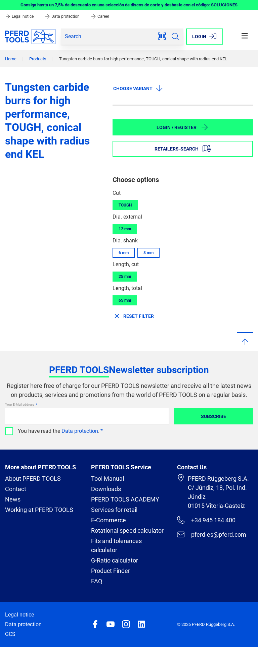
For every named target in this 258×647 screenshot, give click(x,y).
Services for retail (114, 509)
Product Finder (110, 570)
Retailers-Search (183, 148)
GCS (10, 634)
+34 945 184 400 (206, 520)
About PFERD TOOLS (33, 478)
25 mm (125, 276)
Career (100, 16)
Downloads (106, 488)
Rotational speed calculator (127, 530)
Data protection (63, 16)
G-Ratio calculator (114, 560)
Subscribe (213, 416)
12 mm (125, 229)
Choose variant (138, 88)
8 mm (148, 252)
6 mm (124, 252)
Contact (15, 488)
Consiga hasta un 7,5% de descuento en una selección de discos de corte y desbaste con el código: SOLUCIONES (129, 4)
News (12, 499)
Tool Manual (107, 478)
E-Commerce (108, 520)
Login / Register (183, 127)
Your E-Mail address (20, 404)
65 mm (125, 300)
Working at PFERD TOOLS (39, 509)
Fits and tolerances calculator (116, 545)
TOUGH (125, 205)
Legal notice (20, 16)
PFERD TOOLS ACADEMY (125, 499)
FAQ (96, 581)
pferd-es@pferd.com (211, 534)
